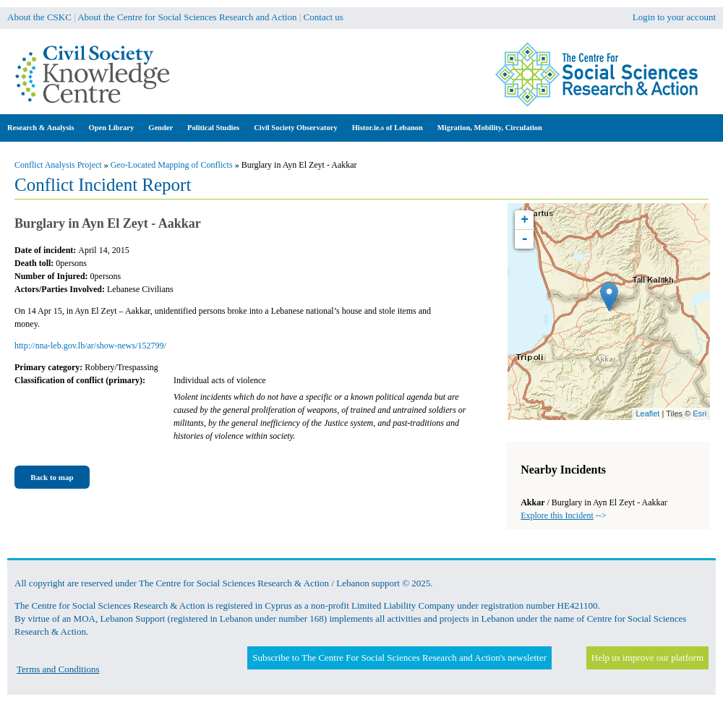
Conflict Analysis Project (58, 165)
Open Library (111, 128)
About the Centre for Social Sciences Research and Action (186, 17)
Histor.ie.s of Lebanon (387, 128)
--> (563, 515)
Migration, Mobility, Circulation (489, 128)
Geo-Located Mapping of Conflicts (172, 165)
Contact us (323, 17)
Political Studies (213, 128)
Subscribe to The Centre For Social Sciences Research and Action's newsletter (399, 657)
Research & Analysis (40, 128)
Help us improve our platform (647, 657)
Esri (699, 413)
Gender (160, 128)
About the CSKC (39, 17)
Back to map (51, 477)
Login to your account (674, 17)
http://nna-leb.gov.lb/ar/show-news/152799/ (90, 346)
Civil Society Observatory (295, 128)
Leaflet (647, 413)
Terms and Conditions (58, 669)
